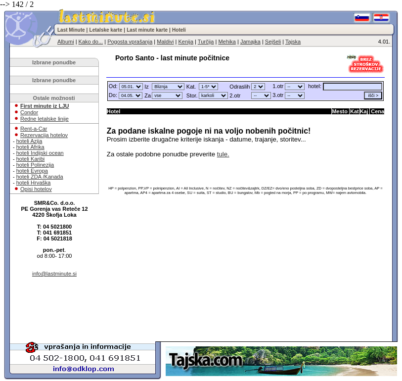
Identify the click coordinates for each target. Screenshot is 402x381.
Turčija (206, 42)
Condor (29, 112)
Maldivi (165, 42)
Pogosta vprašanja (129, 42)
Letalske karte (106, 30)
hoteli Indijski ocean (40, 153)
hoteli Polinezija (35, 165)
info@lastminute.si (54, 274)
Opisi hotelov (36, 189)
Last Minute (71, 30)
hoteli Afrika (30, 147)
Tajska (293, 42)
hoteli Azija (29, 141)
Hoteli (179, 30)
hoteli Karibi (30, 159)
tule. (223, 154)
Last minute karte (147, 30)
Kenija (185, 42)
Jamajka (250, 42)
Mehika (226, 42)
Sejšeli (273, 42)
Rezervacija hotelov (44, 135)
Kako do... (91, 42)
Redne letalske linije (44, 119)
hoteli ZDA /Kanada (39, 177)
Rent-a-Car (33, 129)
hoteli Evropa (32, 171)
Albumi (65, 42)
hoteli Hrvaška (33, 183)
